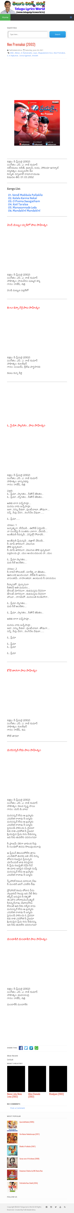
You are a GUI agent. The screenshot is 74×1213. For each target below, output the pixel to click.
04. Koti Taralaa (18, 204)
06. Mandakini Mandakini (24, 211)
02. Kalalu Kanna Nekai (22, 198)
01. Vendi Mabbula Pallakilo (25, 195)
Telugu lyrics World (27, 1207)
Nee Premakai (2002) (21, 44)
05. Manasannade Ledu (22, 207)
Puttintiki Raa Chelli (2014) (28, 1183)
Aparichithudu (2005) (26, 1121)
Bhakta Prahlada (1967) (27, 1146)
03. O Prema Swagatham (24, 201)
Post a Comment (17, 1108)
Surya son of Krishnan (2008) (29, 1158)
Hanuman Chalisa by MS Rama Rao (31, 1170)
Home (5, 17)
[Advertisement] (37, 79)
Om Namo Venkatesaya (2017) (29, 1134)
